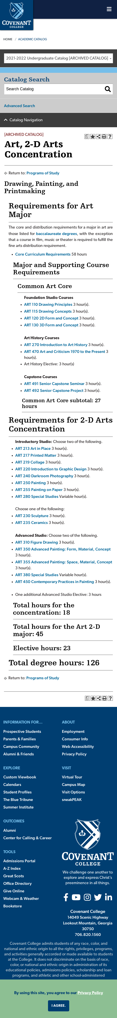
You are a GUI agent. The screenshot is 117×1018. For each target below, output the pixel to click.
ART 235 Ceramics (31, 522)
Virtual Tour (72, 777)
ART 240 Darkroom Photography (44, 475)
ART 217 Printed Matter (35, 455)
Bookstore (12, 906)
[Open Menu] (109, 10)
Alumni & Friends (18, 754)
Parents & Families (19, 739)
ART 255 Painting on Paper (39, 489)
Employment (73, 731)
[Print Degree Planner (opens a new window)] (86, 136)
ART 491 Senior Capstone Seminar (54, 383)
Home (7, 39)
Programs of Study (43, 173)
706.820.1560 (88, 934)
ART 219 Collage (29, 462)
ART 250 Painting (30, 482)
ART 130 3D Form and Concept (51, 325)
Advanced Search (19, 105)
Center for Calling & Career (27, 837)
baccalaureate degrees (56, 233)
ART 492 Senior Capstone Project (53, 390)
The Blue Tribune (18, 799)
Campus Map (73, 784)
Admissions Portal (19, 860)
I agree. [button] (59, 1006)
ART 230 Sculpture (31, 515)
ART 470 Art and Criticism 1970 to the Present (64, 351)
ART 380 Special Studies (36, 574)
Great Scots (13, 876)
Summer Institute (18, 807)
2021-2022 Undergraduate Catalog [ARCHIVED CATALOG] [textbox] (57, 58)
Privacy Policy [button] (90, 993)
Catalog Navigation (26, 120)
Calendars (12, 784)
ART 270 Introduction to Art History (55, 344)
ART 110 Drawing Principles (48, 304)
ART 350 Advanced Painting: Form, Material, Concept (63, 549)
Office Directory (17, 883)
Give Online (13, 891)
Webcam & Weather (21, 898)
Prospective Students (22, 731)
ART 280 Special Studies (36, 496)
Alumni (9, 830)
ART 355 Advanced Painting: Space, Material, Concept (63, 562)
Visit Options (73, 792)
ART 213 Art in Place (33, 448)
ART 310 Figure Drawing (36, 542)
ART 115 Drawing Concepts (48, 311)
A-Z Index (12, 868)
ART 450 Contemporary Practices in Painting (54, 581)
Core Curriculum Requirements (43, 254)
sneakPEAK (72, 799)
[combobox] (58, 58)
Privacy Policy (74, 754)
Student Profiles (17, 792)
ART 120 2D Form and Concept (51, 318)
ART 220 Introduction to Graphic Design (50, 469)
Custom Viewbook (19, 777)
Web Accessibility (78, 746)
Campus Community (21, 746)
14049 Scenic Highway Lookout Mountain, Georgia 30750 (87, 923)
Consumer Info (75, 739)
